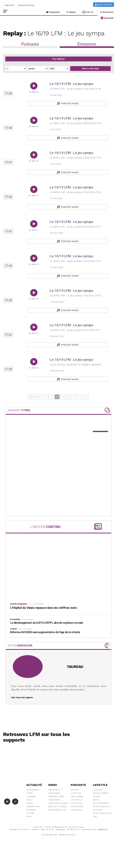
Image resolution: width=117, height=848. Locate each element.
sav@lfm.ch (102, 829)
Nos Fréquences (101, 803)
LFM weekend (77, 806)
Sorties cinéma (100, 793)
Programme (53, 12)
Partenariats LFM (57, 810)
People (96, 800)
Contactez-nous (26, 5)
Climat (29, 793)
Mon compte (103, 4)
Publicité (9, 5)
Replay (71, 12)
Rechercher (107, 12)
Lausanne (31, 796)
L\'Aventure (76, 810)
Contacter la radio (58, 803)
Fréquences (54, 800)
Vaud (28, 800)
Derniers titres (56, 796)
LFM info (75, 790)
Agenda (96, 796)
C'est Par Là (77, 800)
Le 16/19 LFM (76, 803)
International (33, 806)
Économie (31, 810)
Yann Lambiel (77, 796)
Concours (98, 790)
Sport (29, 816)
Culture (30, 813)
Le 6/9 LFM (76, 793)
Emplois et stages (57, 806)
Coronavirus (32, 790)
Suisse (29, 803)
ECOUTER (107, 18)
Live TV (88, 12)
